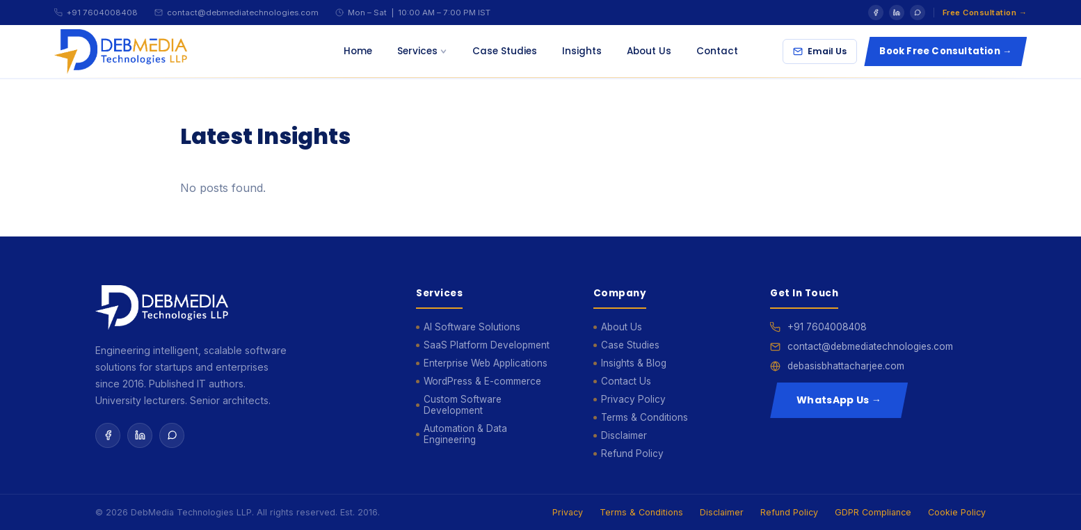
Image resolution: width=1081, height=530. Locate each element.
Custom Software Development (463, 405)
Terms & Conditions (644, 417)
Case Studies (504, 51)
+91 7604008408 (102, 12)
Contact (717, 51)
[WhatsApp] (917, 12)
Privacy (567, 512)
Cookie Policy (957, 512)
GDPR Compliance (873, 512)
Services (422, 51)
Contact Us (626, 381)
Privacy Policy (633, 399)
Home (358, 51)
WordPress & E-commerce (482, 381)
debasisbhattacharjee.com (845, 365)
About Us (649, 51)
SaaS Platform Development (487, 345)
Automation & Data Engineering (465, 434)
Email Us (820, 51)
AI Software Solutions (472, 326)
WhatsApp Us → (838, 400)
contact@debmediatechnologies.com (243, 12)
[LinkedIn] (896, 12)
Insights (582, 51)
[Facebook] (875, 12)
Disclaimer (624, 435)
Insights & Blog (633, 363)
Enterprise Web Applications (485, 363)
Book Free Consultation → (945, 51)
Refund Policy (632, 453)
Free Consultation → (985, 12)
